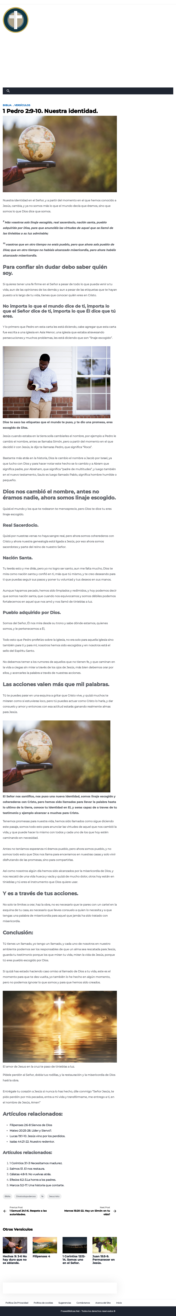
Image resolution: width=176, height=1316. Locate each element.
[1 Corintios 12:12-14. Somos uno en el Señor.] (75, 1251)
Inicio (119, 1303)
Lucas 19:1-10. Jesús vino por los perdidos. (37, 1136)
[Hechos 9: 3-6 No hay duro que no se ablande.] (15, 1251)
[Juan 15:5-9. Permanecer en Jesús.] (104, 1251)
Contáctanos (83, 1303)
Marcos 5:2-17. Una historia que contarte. (37, 1185)
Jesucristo (54, 1196)
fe (42, 1196)
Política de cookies (43, 1303)
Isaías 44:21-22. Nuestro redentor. (32, 1141)
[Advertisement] (88, 61)
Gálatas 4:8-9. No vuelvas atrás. (30, 1174)
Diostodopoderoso (26, 1196)
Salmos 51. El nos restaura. (27, 1168)
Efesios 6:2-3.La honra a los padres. (33, 1179)
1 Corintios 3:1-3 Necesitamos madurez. (36, 1163)
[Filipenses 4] (45, 1247)
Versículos (22, 105)
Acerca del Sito (103, 1303)
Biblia (7, 105)
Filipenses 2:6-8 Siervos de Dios (31, 1125)
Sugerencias (64, 1303)
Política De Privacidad (17, 1303)
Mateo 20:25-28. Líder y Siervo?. (31, 1130)
